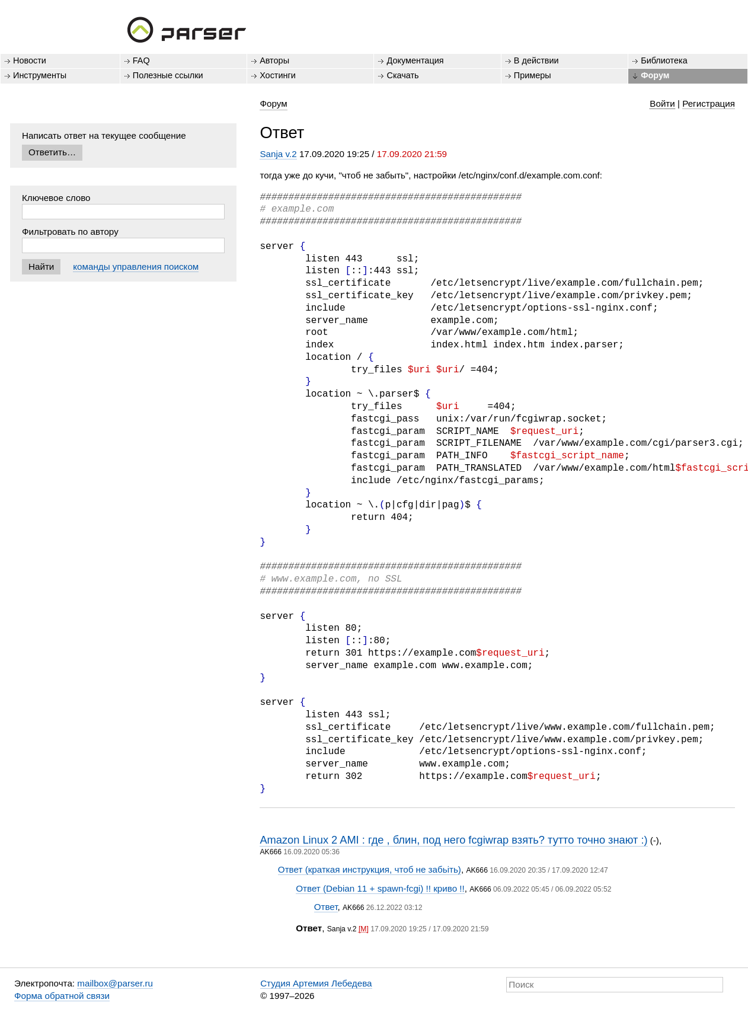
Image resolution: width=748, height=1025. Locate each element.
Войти (662, 103)
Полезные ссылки (168, 75)
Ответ (326, 907)
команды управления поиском (136, 266)
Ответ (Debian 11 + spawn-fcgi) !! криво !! (380, 888)
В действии (536, 60)
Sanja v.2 (278, 154)
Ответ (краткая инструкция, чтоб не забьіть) (369, 869)
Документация (414, 60)
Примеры (532, 75)
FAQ (141, 60)
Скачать (402, 75)
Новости (29, 60)
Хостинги (278, 75)
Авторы (274, 60)
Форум (655, 75)
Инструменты (39, 75)
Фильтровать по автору (70, 231)
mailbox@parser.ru (115, 983)
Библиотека (664, 60)
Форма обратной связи (62, 996)
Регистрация (708, 103)
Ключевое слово (56, 198)
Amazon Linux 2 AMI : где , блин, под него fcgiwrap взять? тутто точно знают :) (453, 840)
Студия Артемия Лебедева (316, 983)
